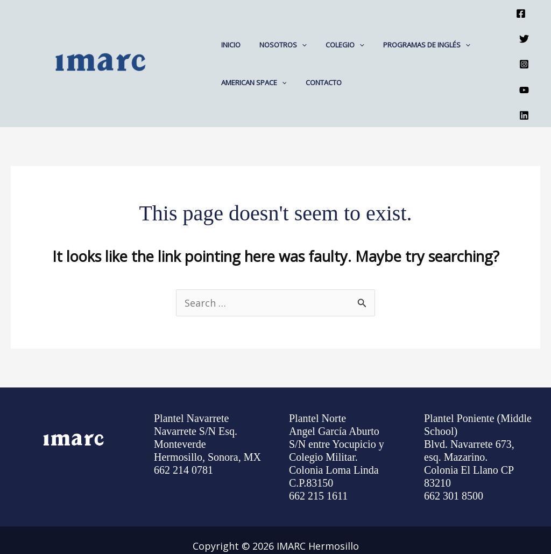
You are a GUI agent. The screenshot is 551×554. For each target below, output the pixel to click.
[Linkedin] (524, 82)
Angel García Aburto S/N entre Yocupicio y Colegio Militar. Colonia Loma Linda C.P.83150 (336, 420)
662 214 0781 (183, 433)
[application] (294, 26)
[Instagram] (524, 46)
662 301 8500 (453, 459)
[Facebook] (521, 10)
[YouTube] (524, 63)
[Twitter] (524, 28)
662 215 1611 (318, 459)
